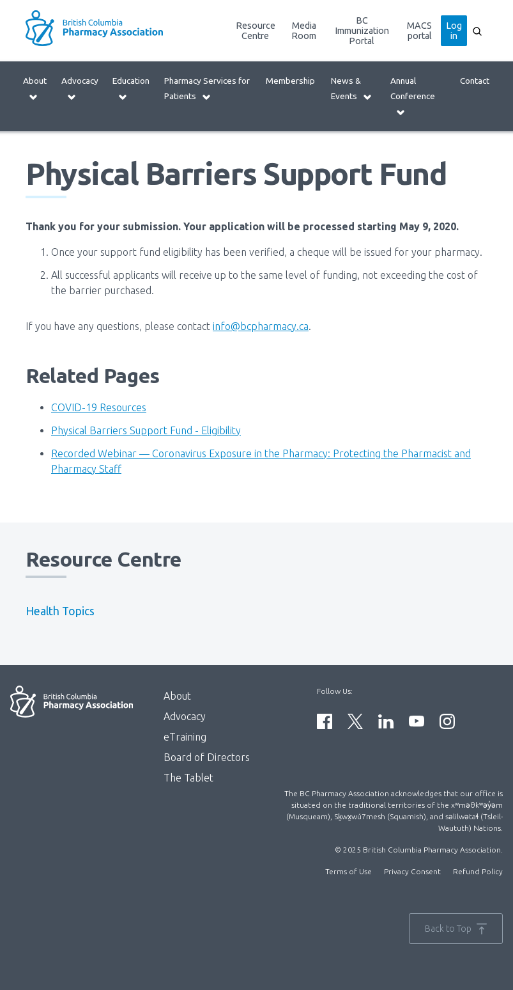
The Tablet (188, 777)
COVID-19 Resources (98, 407)
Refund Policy (478, 871)
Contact (474, 80)
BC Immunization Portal (362, 30)
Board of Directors (207, 757)
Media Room (303, 30)
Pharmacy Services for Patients (207, 88)
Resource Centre (255, 30)
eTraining (185, 736)
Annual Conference (412, 96)
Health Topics (60, 611)
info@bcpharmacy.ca (261, 326)
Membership (290, 80)
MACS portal (419, 30)
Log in (454, 30)
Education (130, 88)
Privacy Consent (412, 871)
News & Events (351, 88)
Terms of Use (348, 871)
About (35, 88)
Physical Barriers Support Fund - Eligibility (146, 430)
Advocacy (79, 88)
